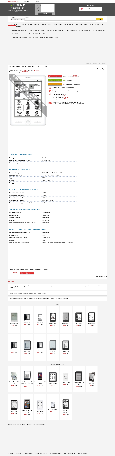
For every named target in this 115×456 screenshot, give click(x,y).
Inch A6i (91, 383)
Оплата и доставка (41, 453)
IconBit (66, 24)
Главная (11, 453)
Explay (55, 24)
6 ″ (23, 33)
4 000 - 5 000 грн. (46, 30)
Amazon (30, 24)
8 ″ (29, 33)
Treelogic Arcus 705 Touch (40, 382)
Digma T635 (52, 323)
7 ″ (26, 33)
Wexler (18, 26)
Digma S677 (27, 351)
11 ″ (40, 33)
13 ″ (48, 33)
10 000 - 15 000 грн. (85, 30)
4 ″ (17, 33)
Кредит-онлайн (28, 453)
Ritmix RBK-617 (53, 410)
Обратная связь (82, 453)
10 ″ (36, 33)
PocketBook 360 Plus (14, 382)
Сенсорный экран (22, 37)
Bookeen (43, 24)
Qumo (91, 24)
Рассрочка (19, 453)
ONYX (71, 24)
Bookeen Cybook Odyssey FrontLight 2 (27, 383)
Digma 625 (66, 351)
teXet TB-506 (40, 411)
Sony (101, 24)
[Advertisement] (54, 50)
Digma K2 (40, 322)
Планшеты (26, 1)
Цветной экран (33, 37)
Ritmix (97, 24)
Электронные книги (14, 1)
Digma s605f (31, 425)
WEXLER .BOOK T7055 (27, 411)
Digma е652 (65, 323)
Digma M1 (27, 322)
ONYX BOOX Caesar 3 (66, 411)
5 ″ (20, 33)
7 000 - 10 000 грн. (71, 30)
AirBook (24, 24)
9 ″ (33, 33)
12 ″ (44, 33)
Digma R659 (78, 323)
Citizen (49, 24)
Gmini (60, 24)
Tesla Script (14, 411)
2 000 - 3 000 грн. (21, 30)
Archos (36, 24)
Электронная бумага (46, 37)
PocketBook (78, 24)
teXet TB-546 (53, 383)
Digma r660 (91, 323)
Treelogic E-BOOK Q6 (78, 383)
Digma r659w (14, 323)
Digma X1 (14, 350)
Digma (103, 69)
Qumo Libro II (66, 382)
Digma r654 (53, 351)
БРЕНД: (13, 24)
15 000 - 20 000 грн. (99, 30)
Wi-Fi (56, 37)
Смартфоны (35, 1)
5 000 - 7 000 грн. (58, 30)
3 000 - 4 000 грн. (34, 30)
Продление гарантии (69, 453)
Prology (86, 24)
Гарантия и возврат (55, 453)
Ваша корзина (90, 5)
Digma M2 (40, 350)
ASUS (18, 24)
